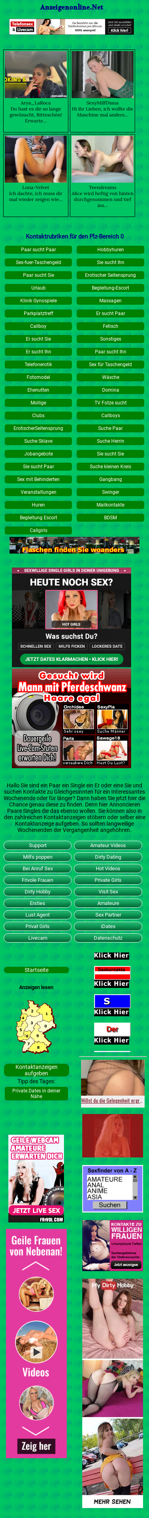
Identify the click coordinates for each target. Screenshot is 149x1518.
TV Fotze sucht (111, 403)
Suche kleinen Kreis (110, 466)
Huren (38, 505)
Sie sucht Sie (110, 454)
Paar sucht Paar (38, 249)
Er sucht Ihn (38, 352)
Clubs (38, 415)
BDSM (110, 517)
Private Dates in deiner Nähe (36, 1093)
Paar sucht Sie (38, 275)
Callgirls (38, 530)
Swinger (110, 492)
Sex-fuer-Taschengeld (38, 262)
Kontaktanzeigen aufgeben (36, 1070)
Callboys (110, 415)
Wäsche (110, 377)
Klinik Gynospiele (38, 301)
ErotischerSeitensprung (38, 428)
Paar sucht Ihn (110, 352)
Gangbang (110, 479)
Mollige (38, 403)
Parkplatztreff (38, 313)
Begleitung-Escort (110, 288)
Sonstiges (110, 339)
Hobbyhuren (110, 249)
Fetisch (110, 326)
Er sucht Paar (110, 313)
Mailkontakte (110, 505)
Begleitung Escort (38, 517)
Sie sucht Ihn (110, 262)
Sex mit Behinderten (38, 479)
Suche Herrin (110, 441)
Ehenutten (38, 390)
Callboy (38, 326)
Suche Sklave (38, 441)
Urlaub (38, 288)
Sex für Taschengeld (110, 364)
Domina (110, 390)
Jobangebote (38, 454)
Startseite (36, 970)
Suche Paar (110, 428)
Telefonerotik (38, 364)
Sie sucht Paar (38, 466)
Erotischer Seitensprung (110, 275)
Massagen (110, 301)
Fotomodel (38, 377)
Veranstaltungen (38, 492)
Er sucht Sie (38, 339)
